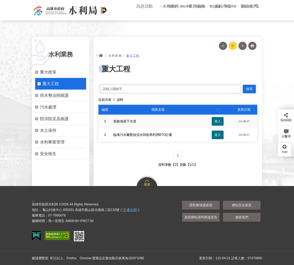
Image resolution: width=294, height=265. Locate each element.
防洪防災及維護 (54, 118)
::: (161, 6)
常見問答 (231, 6)
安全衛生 (48, 153)
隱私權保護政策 (200, 205)
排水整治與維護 (54, 95)
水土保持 (48, 130)
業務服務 (197, 14)
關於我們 (249, 14)
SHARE (286, 120)
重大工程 (50, 83)
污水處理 (48, 107)
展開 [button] (147, 184)
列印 (252, 46)
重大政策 (48, 72)
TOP (286, 153)
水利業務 (171, 14)
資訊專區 (223, 14)
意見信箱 (246, 6)
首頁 (100, 55)
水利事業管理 (52, 142)
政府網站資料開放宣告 (201, 217)
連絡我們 (241, 217)
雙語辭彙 (215, 6)
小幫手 (286, 136)
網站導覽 (186, 6)
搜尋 (257, 6)
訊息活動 (144, 14)
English (200, 6)
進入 (217, 121)
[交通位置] (129, 210)
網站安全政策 (242, 205)
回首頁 (171, 6)
